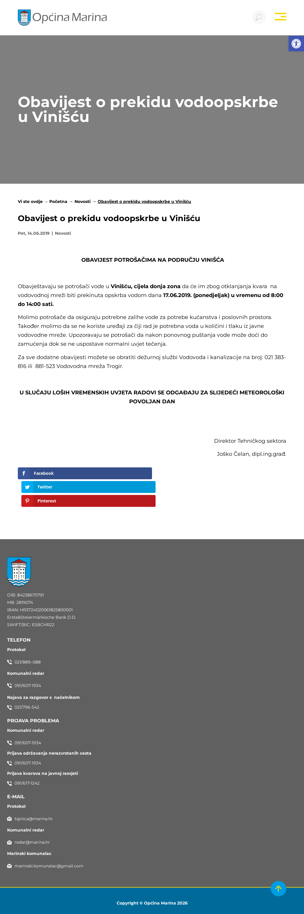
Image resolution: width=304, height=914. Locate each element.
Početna (58, 202)
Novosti (83, 202)
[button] (296, 43)
